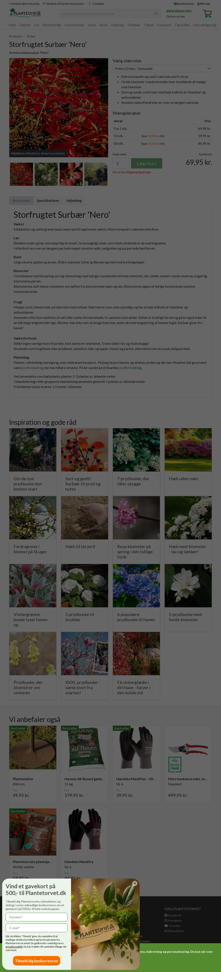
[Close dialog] (74, 883)
